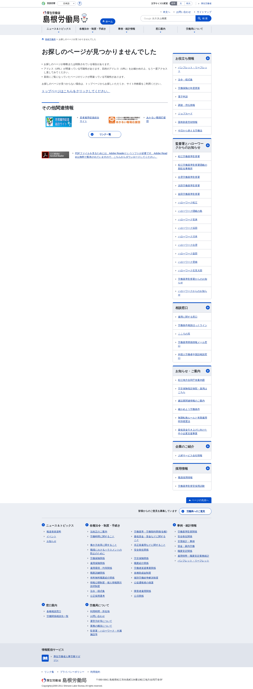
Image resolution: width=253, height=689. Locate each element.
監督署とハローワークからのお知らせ (192, 145)
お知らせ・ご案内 (192, 371)
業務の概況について (101, 624)
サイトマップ (204, 12)
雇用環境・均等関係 (101, 567)
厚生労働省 (206, 3)
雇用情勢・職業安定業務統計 (193, 555)
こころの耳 (184, 334)
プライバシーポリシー (72, 670)
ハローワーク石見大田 (190, 270)
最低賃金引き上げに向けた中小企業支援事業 (192, 432)
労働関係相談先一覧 (57, 614)
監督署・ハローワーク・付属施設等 (106, 631)
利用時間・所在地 (100, 610)
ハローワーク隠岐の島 (190, 211)
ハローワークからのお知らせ (192, 293)
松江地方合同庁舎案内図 (191, 380)
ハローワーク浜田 (187, 228)
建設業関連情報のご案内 (191, 401)
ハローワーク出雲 (187, 245)
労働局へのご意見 (196, 511)
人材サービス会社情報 (190, 456)
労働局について (100, 604)
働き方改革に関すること (103, 544)
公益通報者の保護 (143, 582)
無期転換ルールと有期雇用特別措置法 (192, 420)
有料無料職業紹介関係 (102, 577)
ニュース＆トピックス (60, 525)
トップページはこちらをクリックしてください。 (76, 91)
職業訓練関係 (97, 572)
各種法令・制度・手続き (105, 525)
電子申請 (183, 96)
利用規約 (95, 670)
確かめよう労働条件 (189, 409)
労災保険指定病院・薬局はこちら (192, 391)
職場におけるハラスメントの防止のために (106, 551)
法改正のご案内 (98, 531)
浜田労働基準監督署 (189, 185)
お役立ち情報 (192, 58)
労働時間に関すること (102, 536)
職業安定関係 (185, 550)
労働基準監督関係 (187, 531)
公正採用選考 (97, 595)
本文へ (166, 12)
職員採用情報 (185, 478)
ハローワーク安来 (187, 219)
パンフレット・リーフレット (192, 69)
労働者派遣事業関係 (145, 567)
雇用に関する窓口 (187, 317)
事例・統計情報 (187, 525)
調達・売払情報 (186, 105)
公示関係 (139, 595)
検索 (205, 18)
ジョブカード (185, 113)
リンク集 (49, 670)
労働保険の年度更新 (189, 88)
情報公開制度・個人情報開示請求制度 (106, 584)
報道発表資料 (54, 531)
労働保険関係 (97, 557)
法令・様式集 (185, 79)
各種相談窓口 (54, 610)
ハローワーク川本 (187, 236)
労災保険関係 (141, 557)
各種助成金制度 (142, 572)
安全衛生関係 (141, 549)
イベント (51, 536)
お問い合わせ (183, 12)
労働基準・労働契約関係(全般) (150, 531)
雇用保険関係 (97, 562)
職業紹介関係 (141, 562)
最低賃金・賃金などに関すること (150, 538)
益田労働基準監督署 (189, 194)
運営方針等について (101, 619)
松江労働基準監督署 (189, 156)
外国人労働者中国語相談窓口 (192, 356)
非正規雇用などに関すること (150, 544)
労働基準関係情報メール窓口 (192, 344)
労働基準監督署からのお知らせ (192, 281)
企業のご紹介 (192, 447)
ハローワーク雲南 (187, 262)
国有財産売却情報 (187, 122)
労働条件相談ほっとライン (192, 325)
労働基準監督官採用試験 (191, 486)
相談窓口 (192, 308)
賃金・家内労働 (186, 545)
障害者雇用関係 (142, 590)
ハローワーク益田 (187, 253)
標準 (173, 3)
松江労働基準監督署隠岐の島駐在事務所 (192, 167)
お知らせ (51, 540)
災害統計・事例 (186, 540)
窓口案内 (52, 604)
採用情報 (192, 469)
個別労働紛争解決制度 (146, 577)
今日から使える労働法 (190, 130)
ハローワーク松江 (187, 202)
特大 (188, 3)
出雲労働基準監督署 (189, 177)
